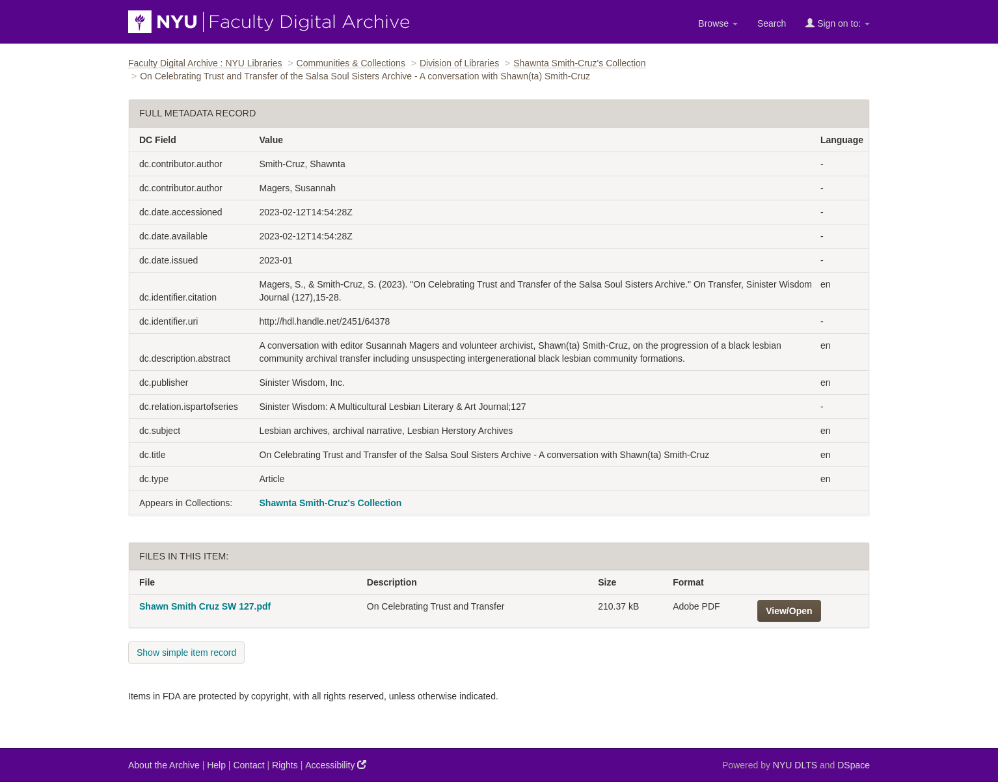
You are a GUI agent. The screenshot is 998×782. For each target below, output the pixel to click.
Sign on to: (837, 23)
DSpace (853, 765)
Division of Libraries (459, 63)
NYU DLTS (795, 765)
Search (771, 23)
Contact (248, 765)
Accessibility (335, 764)
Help (216, 765)
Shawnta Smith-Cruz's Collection (579, 63)
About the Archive (164, 765)
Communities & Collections (351, 63)
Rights (285, 765)
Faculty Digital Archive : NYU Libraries (205, 63)
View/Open (789, 611)
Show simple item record (186, 652)
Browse (718, 23)
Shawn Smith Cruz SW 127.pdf (205, 606)
